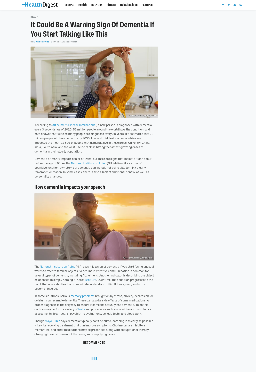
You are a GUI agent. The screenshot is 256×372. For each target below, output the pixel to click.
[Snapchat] (234, 6)
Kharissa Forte (41, 42)
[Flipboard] (229, 6)
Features (147, 5)
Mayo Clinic (52, 321)
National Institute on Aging (88, 163)
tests (81, 309)
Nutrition (97, 5)
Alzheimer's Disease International (74, 125)
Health (82, 5)
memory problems (83, 296)
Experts (69, 5)
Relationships (128, 5)
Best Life (90, 280)
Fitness (111, 5)
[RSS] (240, 6)
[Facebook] (223, 6)
